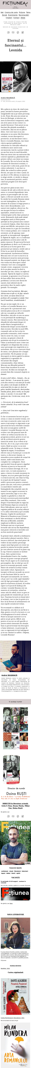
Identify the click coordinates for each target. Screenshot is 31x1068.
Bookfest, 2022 (5, 968)
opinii (18, 873)
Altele (23, 18)
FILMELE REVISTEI (15, 965)
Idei (2, 12)
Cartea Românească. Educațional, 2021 (12, 1018)
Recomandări (24, 15)
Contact (16, 18)
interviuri (25, 871)
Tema (28, 12)
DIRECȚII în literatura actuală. (16, 803)
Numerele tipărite (15, 868)
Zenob (4, 15)
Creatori (9, 18)
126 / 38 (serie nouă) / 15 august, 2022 (14, 101)
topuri (3, 873)
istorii (13, 873)
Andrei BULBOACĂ (8, 98)
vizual (11, 871)
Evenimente (13, 15)
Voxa (11, 903)
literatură (17, 871)
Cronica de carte (11, 12)
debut (8, 873)
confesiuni (4, 871)
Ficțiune (22, 12)
